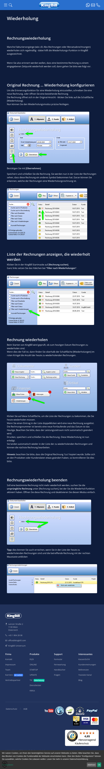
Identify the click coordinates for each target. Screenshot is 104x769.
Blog (80, 680)
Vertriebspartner (12, 680)
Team (7, 669)
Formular (58, 659)
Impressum (10, 664)
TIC (37, 680)
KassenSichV (84, 659)
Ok (99, 765)
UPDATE (33, 675)
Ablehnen (91, 765)
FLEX (32, 659)
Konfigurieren (7, 765)
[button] (10, 5)
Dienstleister (35, 685)
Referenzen (83, 669)
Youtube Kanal (85, 675)
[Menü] (97, 731)
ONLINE (33, 664)
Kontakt (8, 659)
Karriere (14, 675)
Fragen (57, 675)
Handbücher (59, 669)
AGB (25, 709)
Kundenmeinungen (87, 664)
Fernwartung (60, 664)
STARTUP (34, 669)
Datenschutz (11, 709)
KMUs (32, 690)
